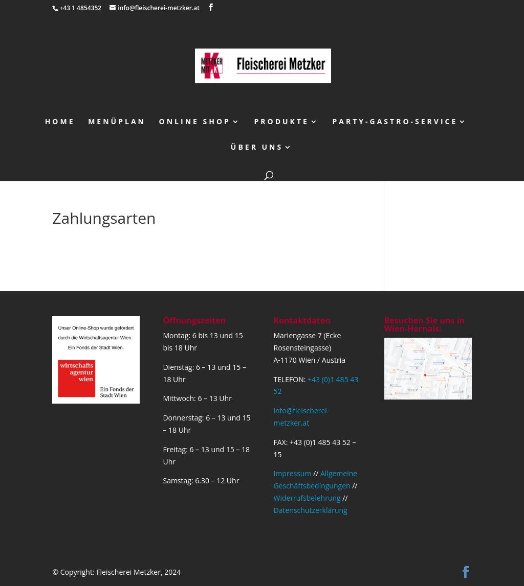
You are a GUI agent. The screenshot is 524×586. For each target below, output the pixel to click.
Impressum (293, 473)
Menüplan (117, 122)
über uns (257, 148)
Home (60, 122)
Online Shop (195, 122)
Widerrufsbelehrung (307, 498)
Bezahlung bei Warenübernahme (114, 247)
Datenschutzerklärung (310, 510)
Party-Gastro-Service (395, 122)
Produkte (281, 122)
